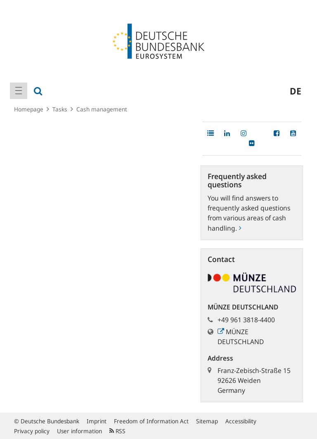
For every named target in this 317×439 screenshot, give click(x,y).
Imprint (96, 421)
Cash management (101, 109)
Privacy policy (32, 431)
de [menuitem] (295, 91)
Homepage (28, 109)
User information (79, 431)
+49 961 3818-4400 (246, 319)
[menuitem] (18, 91)
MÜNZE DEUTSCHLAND (241, 336)
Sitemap (207, 421)
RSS (117, 431)
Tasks (59, 109)
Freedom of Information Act (151, 421)
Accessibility (240, 421)
